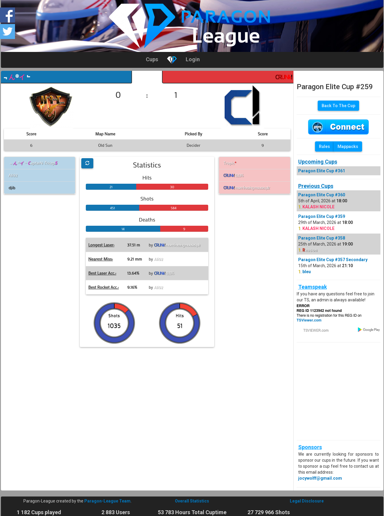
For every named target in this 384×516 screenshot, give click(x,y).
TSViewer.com (309, 320)
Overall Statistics (192, 501)
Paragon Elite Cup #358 (321, 238)
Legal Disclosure (307, 501)
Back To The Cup (338, 105)
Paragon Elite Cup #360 (321, 194)
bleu (306, 271)
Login (193, 59)
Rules (324, 146)
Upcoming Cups (317, 161)
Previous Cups (315, 186)
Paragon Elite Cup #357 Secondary (333, 259)
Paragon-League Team (107, 501)
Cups (152, 59)
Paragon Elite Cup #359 (321, 216)
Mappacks (348, 146)
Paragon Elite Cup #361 (321, 170)
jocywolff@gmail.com (320, 478)
